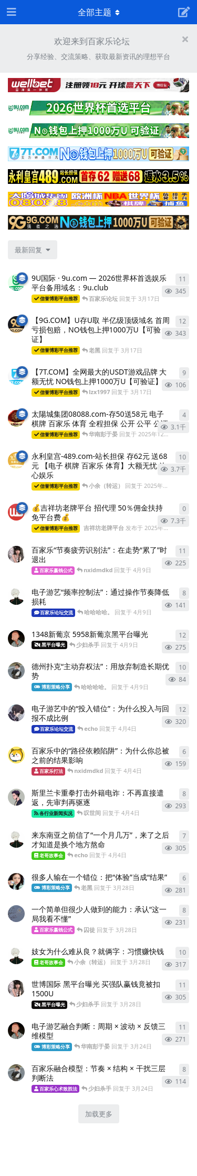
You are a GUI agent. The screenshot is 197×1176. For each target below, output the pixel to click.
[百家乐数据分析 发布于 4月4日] (16, 797)
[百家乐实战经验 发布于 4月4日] (16, 839)
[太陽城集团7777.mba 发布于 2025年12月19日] (16, 418)
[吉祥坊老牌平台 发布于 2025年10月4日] (16, 512)
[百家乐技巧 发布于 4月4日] (16, 755)
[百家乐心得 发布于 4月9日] (16, 554)
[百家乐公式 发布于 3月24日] (16, 1072)
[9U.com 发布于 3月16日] (16, 282)
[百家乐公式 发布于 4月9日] (16, 670)
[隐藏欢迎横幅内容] (184, 39)
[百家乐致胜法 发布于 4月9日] (16, 638)
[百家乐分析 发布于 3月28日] (16, 955)
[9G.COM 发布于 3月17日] (16, 324)
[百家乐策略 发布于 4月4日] (16, 712)
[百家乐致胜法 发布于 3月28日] (16, 913)
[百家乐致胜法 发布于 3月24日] (16, 1030)
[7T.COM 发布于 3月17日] (16, 376)
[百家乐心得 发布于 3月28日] (16, 881)
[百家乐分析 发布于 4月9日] (16, 596)
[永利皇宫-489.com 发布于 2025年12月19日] (16, 460)
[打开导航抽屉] (10, 12)
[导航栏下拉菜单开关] (98, 12)
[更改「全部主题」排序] (32, 249)
